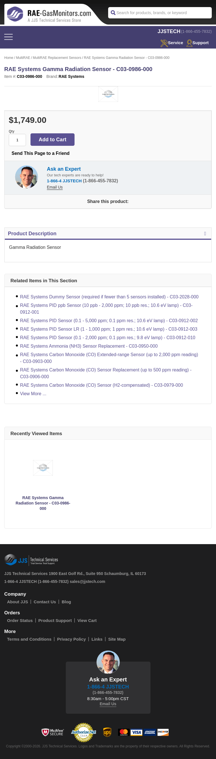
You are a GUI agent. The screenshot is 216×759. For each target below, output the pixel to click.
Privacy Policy (71, 639)
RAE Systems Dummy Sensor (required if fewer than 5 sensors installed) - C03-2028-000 (109, 296)
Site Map (117, 639)
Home (8, 58)
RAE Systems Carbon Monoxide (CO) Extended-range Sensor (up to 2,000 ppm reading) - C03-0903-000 (109, 358)
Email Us (55, 187)
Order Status (20, 620)
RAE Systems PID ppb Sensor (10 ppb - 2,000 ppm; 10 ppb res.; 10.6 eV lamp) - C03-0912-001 (106, 309)
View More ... (33, 393)
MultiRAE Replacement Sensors (57, 58)
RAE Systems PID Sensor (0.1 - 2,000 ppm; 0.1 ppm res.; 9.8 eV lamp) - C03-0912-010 (107, 337)
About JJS (17, 601)
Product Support (55, 620)
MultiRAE (23, 58)
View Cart (87, 620)
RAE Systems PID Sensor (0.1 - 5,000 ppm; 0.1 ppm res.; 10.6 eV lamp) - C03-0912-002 (109, 320)
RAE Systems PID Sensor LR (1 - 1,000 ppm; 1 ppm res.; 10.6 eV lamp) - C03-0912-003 (108, 329)
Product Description (108, 233)
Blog (66, 601)
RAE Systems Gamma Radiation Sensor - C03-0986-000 (43, 503)
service (171, 42)
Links (96, 639)
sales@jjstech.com (87, 581)
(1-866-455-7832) (196, 31)
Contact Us (45, 601)
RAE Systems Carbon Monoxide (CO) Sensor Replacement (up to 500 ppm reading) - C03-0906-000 (105, 373)
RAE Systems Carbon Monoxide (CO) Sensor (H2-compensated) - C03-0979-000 (101, 385)
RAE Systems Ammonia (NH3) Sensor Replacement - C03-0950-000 (89, 346)
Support (197, 42)
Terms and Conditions (29, 639)
